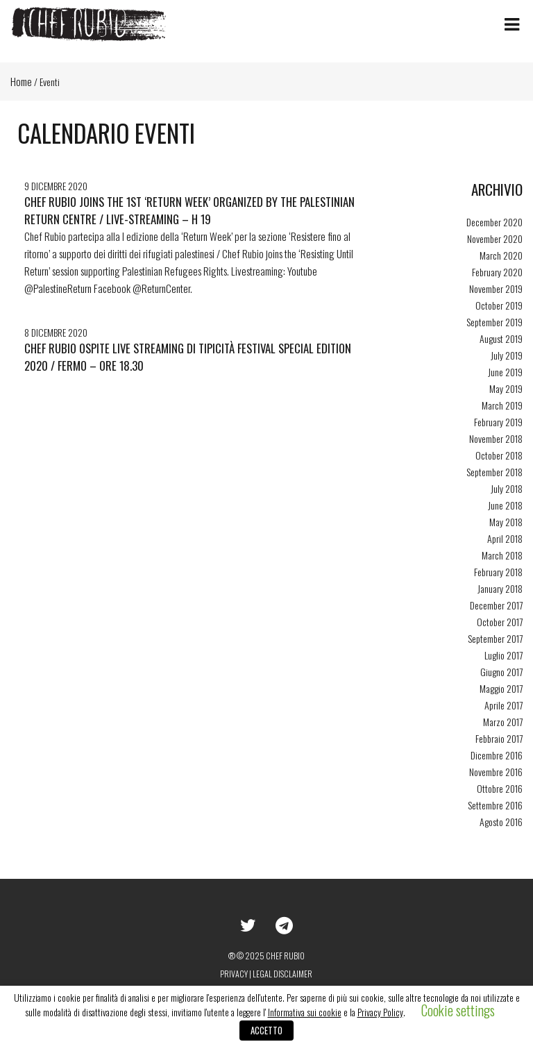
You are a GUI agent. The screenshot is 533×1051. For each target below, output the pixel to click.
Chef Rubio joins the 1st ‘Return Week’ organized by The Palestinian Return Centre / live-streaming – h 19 (189, 210)
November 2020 (495, 238)
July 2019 (507, 355)
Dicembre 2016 (497, 755)
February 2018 (498, 571)
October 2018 (499, 455)
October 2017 (500, 621)
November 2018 (496, 438)
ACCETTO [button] (266, 1030)
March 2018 (502, 555)
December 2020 (494, 222)
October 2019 (499, 305)
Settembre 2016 (495, 805)
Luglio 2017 (503, 655)
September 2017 (495, 638)
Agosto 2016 (501, 821)
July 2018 (507, 488)
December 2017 (496, 605)
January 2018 (500, 588)
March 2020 (501, 255)
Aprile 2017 (503, 705)
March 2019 (502, 405)
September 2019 (494, 321)
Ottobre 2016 (500, 788)
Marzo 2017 (503, 721)
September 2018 (494, 471)
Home (21, 81)
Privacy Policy (380, 1012)
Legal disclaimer (282, 973)
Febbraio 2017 (499, 738)
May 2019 (506, 388)
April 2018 (505, 538)
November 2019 (496, 288)
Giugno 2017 (501, 671)
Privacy (234, 973)
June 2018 (505, 505)
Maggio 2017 (501, 688)
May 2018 (506, 521)
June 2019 (505, 371)
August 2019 (501, 338)
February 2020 (497, 271)
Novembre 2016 (496, 771)
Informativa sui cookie (304, 1012)
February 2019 (498, 421)
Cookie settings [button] (458, 1010)
